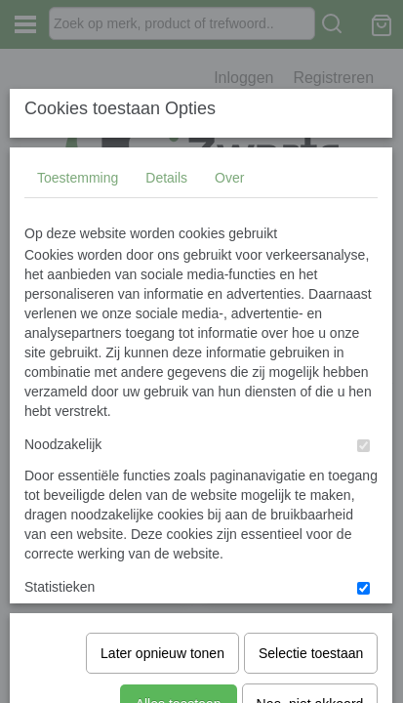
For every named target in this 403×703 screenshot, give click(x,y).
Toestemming (77, 323)
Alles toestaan (179, 633)
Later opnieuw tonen (162, 582)
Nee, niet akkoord (310, 633)
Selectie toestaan (311, 582)
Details (166, 323)
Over (229, 323)
